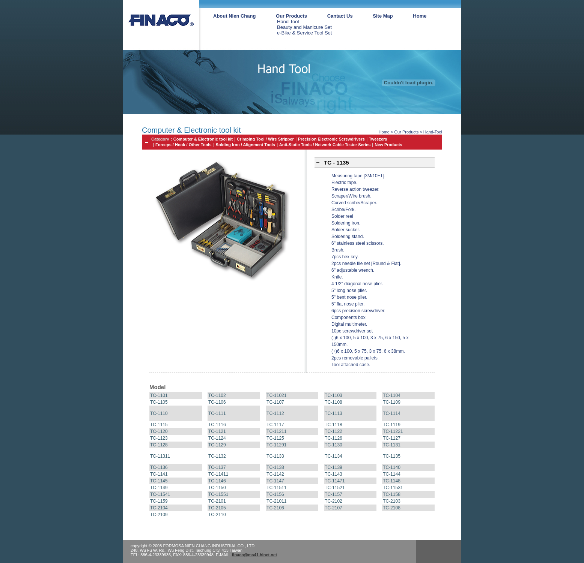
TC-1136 (159, 467)
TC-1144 (391, 474)
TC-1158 (391, 494)
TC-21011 (276, 501)
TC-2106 (275, 508)
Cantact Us (340, 16)
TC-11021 (276, 395)
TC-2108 (391, 508)
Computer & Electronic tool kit (203, 139)
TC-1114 (391, 413)
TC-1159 (159, 501)
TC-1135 (391, 456)
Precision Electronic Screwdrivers (331, 139)
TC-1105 (159, 402)
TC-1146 (217, 481)
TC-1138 (275, 467)
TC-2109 (159, 514)
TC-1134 (333, 456)
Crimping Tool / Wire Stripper (265, 139)
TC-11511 (276, 487)
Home (419, 16)
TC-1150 (217, 487)
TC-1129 (217, 445)
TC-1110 (159, 413)
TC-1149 (159, 487)
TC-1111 (217, 413)
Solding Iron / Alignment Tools (245, 144)
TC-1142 (275, 474)
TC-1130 (333, 445)
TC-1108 (333, 402)
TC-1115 (159, 424)
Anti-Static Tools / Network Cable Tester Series (325, 144)
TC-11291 (276, 445)
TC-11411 (218, 474)
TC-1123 (159, 438)
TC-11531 (393, 487)
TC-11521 (335, 487)
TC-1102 (217, 395)
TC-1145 (159, 481)
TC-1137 (217, 467)
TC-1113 (333, 413)
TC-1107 (275, 402)
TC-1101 (159, 395)
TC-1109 (391, 402)
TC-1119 (391, 424)
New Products (388, 144)
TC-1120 (159, 431)
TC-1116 (217, 424)
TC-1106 (217, 402)
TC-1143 (333, 474)
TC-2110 (217, 514)
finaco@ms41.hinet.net (254, 555)
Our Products (291, 16)
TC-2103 (391, 501)
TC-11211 (276, 431)
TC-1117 (275, 424)
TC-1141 (159, 474)
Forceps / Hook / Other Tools (183, 144)
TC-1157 (333, 494)
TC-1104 (391, 395)
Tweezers (378, 139)
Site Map (383, 16)
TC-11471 (335, 481)
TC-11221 (393, 431)
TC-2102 (333, 501)
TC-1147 (275, 481)
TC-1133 (275, 456)
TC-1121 (217, 431)
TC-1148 (391, 481)
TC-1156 (275, 494)
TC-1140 (391, 467)
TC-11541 (160, 494)
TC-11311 (160, 456)
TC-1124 (217, 438)
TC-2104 (159, 508)
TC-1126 (333, 438)
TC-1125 (275, 438)
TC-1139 (333, 467)
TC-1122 (333, 431)
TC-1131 (391, 445)
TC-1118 (333, 424)
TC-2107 (333, 508)
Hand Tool (288, 21)
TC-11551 (218, 494)
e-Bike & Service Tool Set (304, 33)
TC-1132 (217, 456)
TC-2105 (217, 508)
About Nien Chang (234, 16)
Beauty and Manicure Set (304, 27)
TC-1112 (275, 413)
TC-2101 (217, 501)
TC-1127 (391, 438)
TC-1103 (333, 395)
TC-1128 (159, 445)
